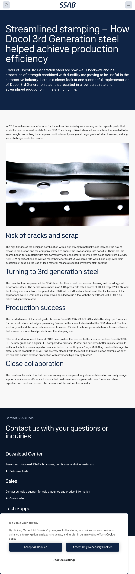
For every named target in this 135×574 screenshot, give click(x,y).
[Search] (6, 4)
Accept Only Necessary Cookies (92, 547)
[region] (64, 543)
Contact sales (15, 498)
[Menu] (128, 4)
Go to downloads (17, 471)
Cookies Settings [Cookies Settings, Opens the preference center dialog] (64, 560)
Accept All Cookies (35, 547)
